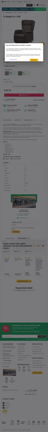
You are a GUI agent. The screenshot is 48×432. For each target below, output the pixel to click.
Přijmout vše (34, 59)
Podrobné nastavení (13, 59)
